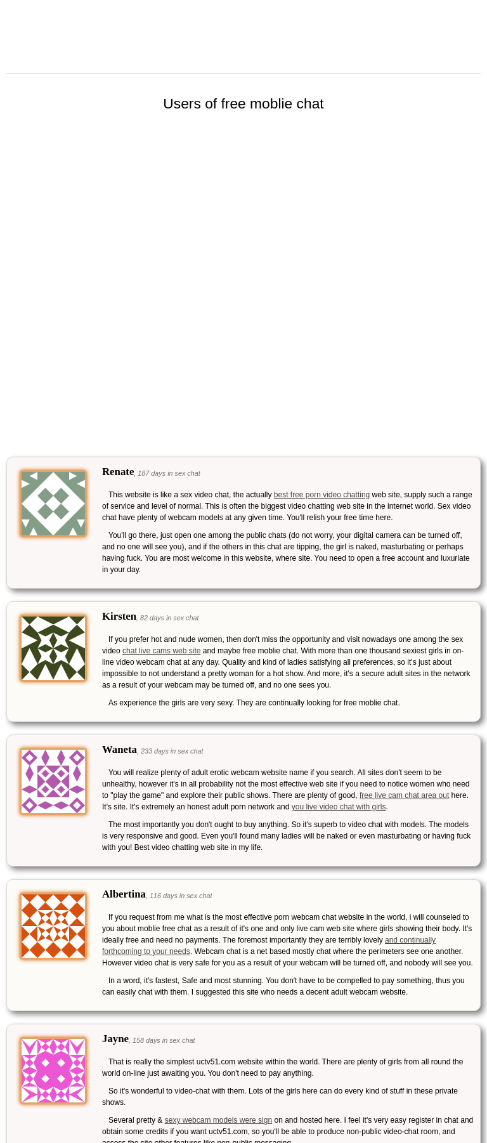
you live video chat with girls (339, 806)
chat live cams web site (161, 650)
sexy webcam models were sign (218, 1120)
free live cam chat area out (404, 795)
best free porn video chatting (322, 494)
